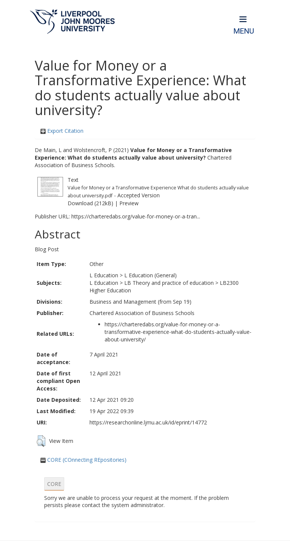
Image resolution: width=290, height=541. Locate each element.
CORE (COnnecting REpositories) (83, 459)
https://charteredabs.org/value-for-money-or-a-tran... (135, 216)
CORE (54, 483)
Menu (243, 31)
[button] (41, 441)
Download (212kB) (90, 203)
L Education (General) (150, 275)
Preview (129, 203)
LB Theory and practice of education (169, 282)
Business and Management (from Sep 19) (140, 301)
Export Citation (61, 130)
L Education (103, 275)
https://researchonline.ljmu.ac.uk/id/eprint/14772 (148, 422)
